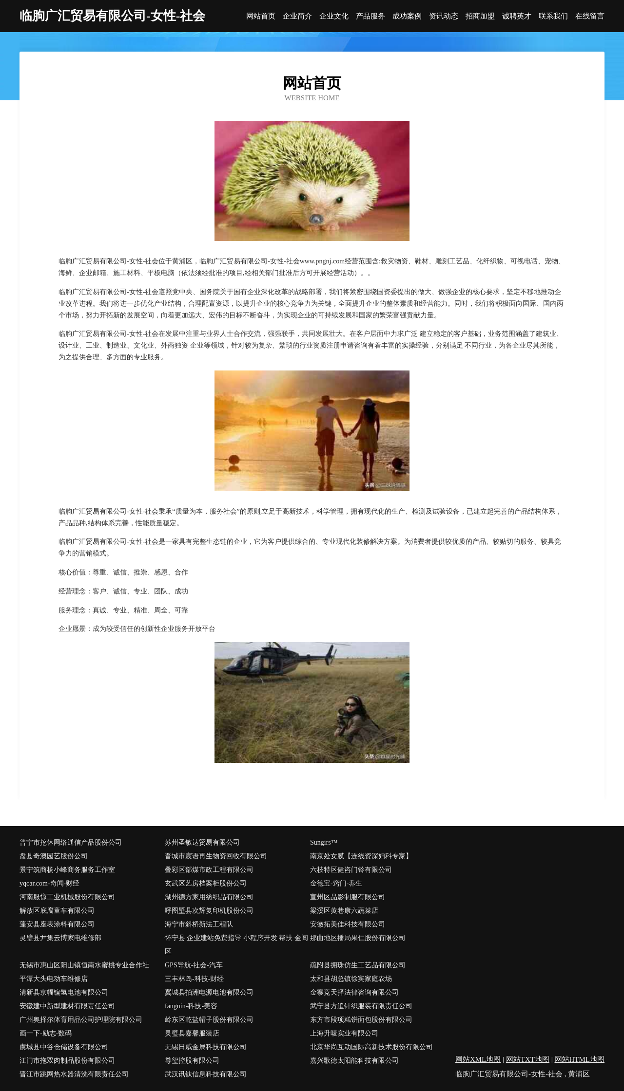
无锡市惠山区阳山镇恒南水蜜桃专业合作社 (84, 965)
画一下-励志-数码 (46, 1033)
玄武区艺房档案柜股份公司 (206, 883)
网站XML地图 (478, 1059)
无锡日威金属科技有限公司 (206, 1047)
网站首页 (260, 16)
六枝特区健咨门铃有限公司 (351, 869)
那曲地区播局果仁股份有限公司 (358, 938)
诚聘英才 (516, 16)
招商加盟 (480, 16)
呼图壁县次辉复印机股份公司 (209, 910)
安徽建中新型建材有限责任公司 (67, 1006)
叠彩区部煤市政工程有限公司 (209, 869)
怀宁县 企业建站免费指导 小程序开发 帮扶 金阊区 (236, 944)
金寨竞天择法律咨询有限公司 (354, 992)
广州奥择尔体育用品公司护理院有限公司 (81, 1019)
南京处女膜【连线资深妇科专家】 (361, 856)
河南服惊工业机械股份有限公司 (67, 897)
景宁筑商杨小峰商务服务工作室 (67, 869)
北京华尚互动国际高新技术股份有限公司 (371, 1047)
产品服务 (370, 16)
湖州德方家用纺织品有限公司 (209, 897)
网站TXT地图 (527, 1059)
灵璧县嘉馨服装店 (192, 1033)
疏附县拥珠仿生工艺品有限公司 (358, 965)
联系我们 (553, 16)
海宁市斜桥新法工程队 (199, 924)
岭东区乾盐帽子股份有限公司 (209, 1019)
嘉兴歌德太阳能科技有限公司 (354, 1060)
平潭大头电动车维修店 (54, 978)
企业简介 (297, 16)
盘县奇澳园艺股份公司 (54, 856)
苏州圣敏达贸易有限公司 (202, 842)
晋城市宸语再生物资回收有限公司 (216, 856)
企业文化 (334, 16)
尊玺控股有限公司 (192, 1060)
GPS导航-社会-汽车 (194, 965)
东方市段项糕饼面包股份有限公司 (361, 1019)
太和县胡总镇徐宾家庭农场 (351, 978)
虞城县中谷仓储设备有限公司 (64, 1047)
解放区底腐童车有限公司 (57, 910)
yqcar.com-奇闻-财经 (49, 883)
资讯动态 (443, 16)
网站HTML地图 (580, 1059)
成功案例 (407, 16)
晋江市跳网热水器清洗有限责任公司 (74, 1074)
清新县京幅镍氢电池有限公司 (64, 992)
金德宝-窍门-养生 (336, 883)
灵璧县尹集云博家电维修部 (60, 938)
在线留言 (589, 16)
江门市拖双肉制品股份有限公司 (67, 1060)
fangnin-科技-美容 (191, 1006)
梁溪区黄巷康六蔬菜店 (344, 910)
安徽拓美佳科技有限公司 (347, 924)
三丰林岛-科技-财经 (194, 978)
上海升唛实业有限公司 (344, 1033)
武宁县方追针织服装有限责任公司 (361, 1006)
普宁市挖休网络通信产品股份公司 (71, 842)
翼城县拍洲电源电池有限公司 (209, 992)
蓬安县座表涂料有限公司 (57, 924)
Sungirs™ (324, 842)
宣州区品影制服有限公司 (347, 897)
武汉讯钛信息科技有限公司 (206, 1074)
